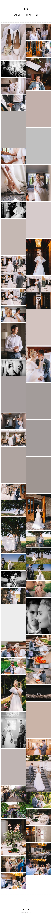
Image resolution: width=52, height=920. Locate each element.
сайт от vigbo (26, 916)
